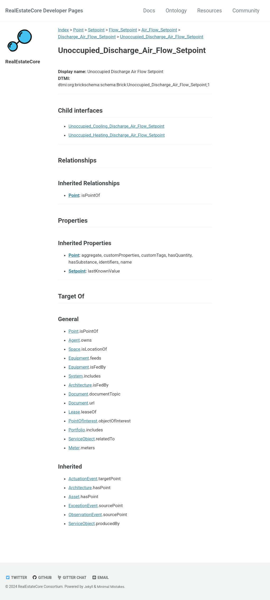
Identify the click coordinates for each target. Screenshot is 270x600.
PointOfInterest (84, 427)
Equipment (79, 364)
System (76, 382)
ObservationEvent (86, 521)
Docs (149, 10)
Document (79, 400)
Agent (74, 346)
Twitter (16, 577)
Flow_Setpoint (123, 29)
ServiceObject (82, 445)
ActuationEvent (84, 485)
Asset (74, 503)
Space (75, 355)
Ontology (176, 10)
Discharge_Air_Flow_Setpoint (87, 36)
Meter (74, 454)
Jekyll (88, 586)
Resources (209, 10)
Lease (74, 418)
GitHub (43, 577)
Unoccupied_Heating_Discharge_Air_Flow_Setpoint (119, 138)
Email (103, 577)
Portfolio (77, 436)
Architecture (81, 391)
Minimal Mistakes (112, 586)
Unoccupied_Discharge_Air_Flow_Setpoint (162, 36)
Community (246, 10)
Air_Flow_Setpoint (160, 29)
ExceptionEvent (84, 512)
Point (78, 29)
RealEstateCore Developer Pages (44, 10)
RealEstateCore (23, 61)
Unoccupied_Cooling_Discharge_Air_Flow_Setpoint (119, 129)
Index (63, 29)
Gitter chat (74, 577)
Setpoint (96, 29)
